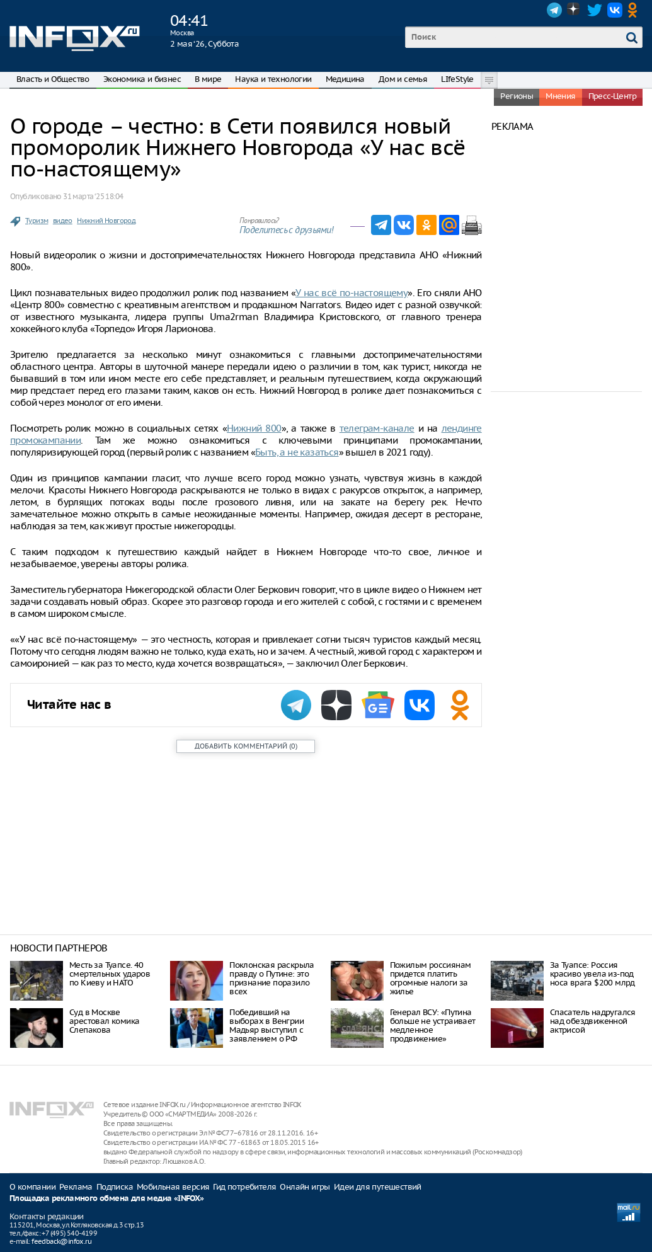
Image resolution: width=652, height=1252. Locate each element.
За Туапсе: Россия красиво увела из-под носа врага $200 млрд (592, 974)
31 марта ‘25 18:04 (93, 196)
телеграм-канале (377, 428)
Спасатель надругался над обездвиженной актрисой (593, 1021)
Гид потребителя (244, 1187)
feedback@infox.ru (61, 1241)
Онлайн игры (304, 1187)
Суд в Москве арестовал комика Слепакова (104, 1021)
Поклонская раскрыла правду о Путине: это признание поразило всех (271, 978)
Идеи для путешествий (377, 1187)
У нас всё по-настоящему (351, 293)
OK (635, 10)
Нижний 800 (254, 428)
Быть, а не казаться (297, 452)
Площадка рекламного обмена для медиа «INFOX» (106, 1198)
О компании (32, 1187)
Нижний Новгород (106, 220)
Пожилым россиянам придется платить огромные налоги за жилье (430, 978)
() (246, 746)
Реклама (76, 1187)
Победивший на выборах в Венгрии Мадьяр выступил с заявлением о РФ (266, 1025)
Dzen (574, 10)
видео (62, 220)
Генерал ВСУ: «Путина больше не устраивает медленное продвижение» (433, 1025)
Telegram (554, 10)
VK (614, 10)
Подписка (114, 1187)
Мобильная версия (173, 1187)
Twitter (594, 10)
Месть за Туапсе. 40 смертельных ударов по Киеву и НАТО (109, 974)
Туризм (36, 220)
